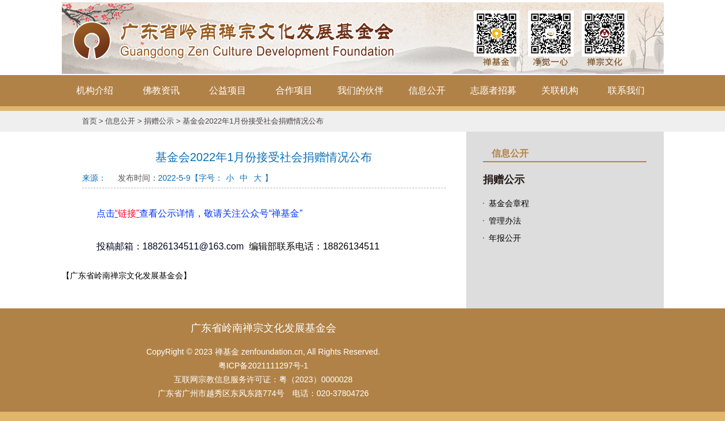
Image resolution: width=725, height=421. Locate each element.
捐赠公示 (159, 121)
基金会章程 (509, 203)
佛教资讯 (161, 90)
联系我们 (626, 90)
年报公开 (505, 238)
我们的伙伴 (360, 90)
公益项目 (227, 90)
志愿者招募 (493, 90)
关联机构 (559, 90)
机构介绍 (94, 90)
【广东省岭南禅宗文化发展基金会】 (126, 275)
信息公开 (426, 90)
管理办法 (505, 220)
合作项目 (294, 90)
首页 (89, 121)
